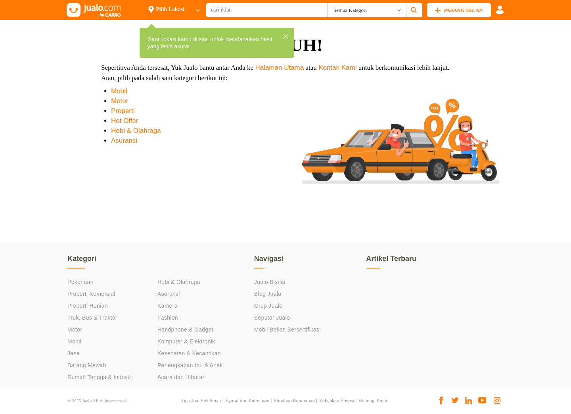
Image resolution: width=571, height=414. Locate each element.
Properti (123, 111)
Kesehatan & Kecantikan (189, 353)
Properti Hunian (87, 306)
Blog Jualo (267, 294)
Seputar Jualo (272, 317)
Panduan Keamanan (294, 400)
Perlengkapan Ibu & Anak (190, 365)
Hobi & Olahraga (136, 130)
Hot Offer (124, 121)
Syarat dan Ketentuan (247, 400)
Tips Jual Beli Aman (201, 400)
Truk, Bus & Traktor (92, 317)
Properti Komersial (91, 294)
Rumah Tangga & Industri (100, 377)
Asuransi (124, 140)
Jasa (73, 353)
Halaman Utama (279, 67)
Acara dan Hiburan (181, 377)
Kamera (167, 306)
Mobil (119, 91)
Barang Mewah (86, 365)
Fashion (167, 317)
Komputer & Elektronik (186, 341)
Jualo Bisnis (269, 282)
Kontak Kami (337, 67)
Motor (119, 101)
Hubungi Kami (373, 400)
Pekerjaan (80, 282)
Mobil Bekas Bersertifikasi (287, 329)
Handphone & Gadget (185, 329)
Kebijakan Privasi (336, 400)
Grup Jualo (268, 306)
